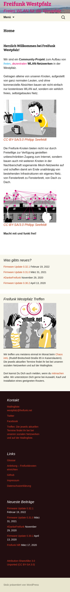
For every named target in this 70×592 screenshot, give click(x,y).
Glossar (11, 460)
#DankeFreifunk (12, 277)
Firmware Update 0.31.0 (17, 272)
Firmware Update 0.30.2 (17, 283)
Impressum (13, 480)
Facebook (12, 421)
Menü (7, 17)
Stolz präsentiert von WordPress (21, 584)
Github (10, 475)
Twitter (10, 415)
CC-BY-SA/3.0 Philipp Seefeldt (25, 139)
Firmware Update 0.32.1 (17, 266)
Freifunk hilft (13, 545)
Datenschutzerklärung (19, 485)
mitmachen (58, 373)
